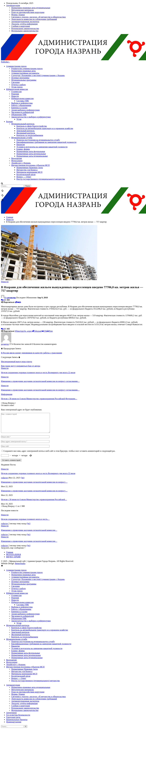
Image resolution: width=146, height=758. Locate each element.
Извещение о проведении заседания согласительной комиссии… (29, 506)
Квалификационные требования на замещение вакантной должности (41, 620)
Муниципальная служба (16, 615)
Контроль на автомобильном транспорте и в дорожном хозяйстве (39, 606)
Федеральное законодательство (24, 686)
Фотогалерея (11, 638)
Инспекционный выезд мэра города (16, 334)
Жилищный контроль (20, 611)
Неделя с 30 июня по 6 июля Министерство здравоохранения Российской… (34, 476)
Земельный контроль (20, 608)
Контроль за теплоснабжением (24, 613)
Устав (18, 599)
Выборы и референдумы (22, 583)
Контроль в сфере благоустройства (26, 604)
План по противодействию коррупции (27, 668)
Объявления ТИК (18, 595)
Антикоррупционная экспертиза (25, 677)
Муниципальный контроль (17, 601)
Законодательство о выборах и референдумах (31, 597)
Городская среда (13, 693)
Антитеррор (11, 689)
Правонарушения (13, 698)
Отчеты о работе (18, 57)
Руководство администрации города (27, 41)
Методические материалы (22, 666)
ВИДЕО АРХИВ (13, 533)
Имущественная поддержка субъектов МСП (25, 643)
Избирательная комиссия (17, 569)
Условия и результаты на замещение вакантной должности (36, 625)
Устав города (16, 59)
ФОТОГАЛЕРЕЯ (13, 531)
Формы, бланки (18, 670)
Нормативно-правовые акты (23, 43)
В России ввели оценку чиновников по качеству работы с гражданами (31, 325)
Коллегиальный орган (20, 652)
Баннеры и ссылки (19, 588)
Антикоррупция (13, 661)
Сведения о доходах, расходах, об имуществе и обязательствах (38, 673)
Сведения (15, 55)
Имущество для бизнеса (21, 648)
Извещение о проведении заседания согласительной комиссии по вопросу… (34, 458)
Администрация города (16, 38)
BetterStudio (20, 540)
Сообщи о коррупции (20, 682)
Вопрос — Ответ (18, 654)
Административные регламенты (25, 45)
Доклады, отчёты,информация (24, 680)
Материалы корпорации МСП (24, 650)
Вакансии (15, 622)
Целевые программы (20, 50)
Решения (15, 574)
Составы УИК (22, 581)
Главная (9, 528)
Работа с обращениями (21, 585)
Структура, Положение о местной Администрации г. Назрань (38, 48)
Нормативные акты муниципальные (27, 634)
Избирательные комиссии (22, 578)
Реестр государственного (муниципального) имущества (35, 657)
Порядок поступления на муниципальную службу (33, 618)
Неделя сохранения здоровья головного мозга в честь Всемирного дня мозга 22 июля (38, 449)
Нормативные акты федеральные (25, 629)
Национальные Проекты (16, 696)
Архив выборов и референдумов (25, 590)
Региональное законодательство (25, 684)
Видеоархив (11, 636)
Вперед (12, 375)
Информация (6, 367)
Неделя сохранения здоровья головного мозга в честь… (25, 495)
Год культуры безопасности (18, 691)
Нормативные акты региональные (26, 631)
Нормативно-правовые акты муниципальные (30, 663)
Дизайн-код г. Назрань (16, 641)
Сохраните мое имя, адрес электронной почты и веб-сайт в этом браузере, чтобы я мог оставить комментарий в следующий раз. (59, 427)
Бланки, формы (18, 627)
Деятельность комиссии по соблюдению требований (34, 675)
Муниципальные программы (23, 52)
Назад (4, 375)
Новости (4, 254)
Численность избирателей (22, 592)
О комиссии (16, 572)
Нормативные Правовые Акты (24, 645)
